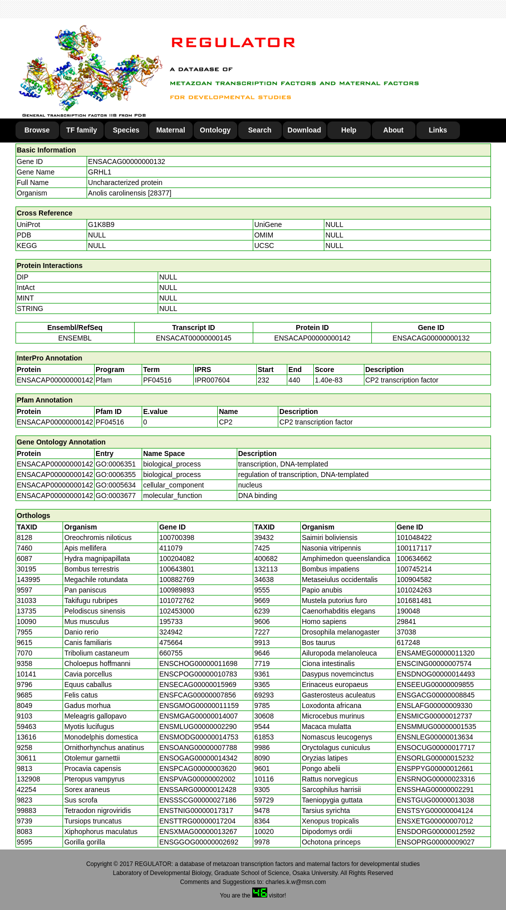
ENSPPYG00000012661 (435, 768)
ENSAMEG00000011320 (436, 653)
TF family (81, 130)
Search (260, 130)
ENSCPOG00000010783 (198, 674)
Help (348, 130)
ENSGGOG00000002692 (198, 842)
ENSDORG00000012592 (436, 832)
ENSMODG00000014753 (198, 737)
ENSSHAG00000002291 (435, 790)
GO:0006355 (116, 474)
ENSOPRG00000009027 (436, 842)
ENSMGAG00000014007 (198, 716)
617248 (408, 642)
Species (126, 130)
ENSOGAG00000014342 (198, 758)
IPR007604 (212, 380)
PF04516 (110, 422)
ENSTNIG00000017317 (196, 810)
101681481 (414, 600)
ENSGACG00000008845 (436, 695)
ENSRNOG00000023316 (436, 779)
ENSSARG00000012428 (197, 790)
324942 (171, 632)
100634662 (414, 558)
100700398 (176, 538)
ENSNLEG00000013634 (435, 737)
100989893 (176, 590)
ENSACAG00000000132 (126, 162)
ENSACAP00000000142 (312, 338)
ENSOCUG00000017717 (436, 748)
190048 (408, 611)
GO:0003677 (116, 496)
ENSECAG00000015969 (197, 684)
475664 (171, 642)
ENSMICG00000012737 (434, 716)
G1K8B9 (101, 224)
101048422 (414, 538)
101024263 (414, 590)
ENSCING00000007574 (434, 664)
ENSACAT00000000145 (194, 338)
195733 (171, 622)
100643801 (176, 569)
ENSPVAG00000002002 (197, 779)
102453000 (176, 611)
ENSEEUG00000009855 (435, 684)
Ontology (215, 130)
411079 (171, 548)
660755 (171, 653)
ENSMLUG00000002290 (198, 726)
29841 (406, 622)
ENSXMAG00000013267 (198, 832)
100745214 (414, 569)
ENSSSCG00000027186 (197, 800)
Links (438, 130)
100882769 (176, 580)
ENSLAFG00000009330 (434, 706)
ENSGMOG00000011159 (199, 706)
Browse (37, 130)
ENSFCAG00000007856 (197, 695)
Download (304, 130)
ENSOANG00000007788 (198, 748)
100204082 (176, 558)
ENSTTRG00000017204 (197, 821)
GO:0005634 (116, 485)
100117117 (414, 548)
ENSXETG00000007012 (435, 821)
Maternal (170, 130)
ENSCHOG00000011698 (198, 664)
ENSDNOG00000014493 (436, 674)
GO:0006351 (116, 464)
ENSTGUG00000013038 (435, 800)
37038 (406, 632)
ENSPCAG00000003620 (197, 768)
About (393, 130)
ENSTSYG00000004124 (435, 810)
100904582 (414, 580)
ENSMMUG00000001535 (436, 726)
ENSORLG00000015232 (435, 758)
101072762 (176, 600)
